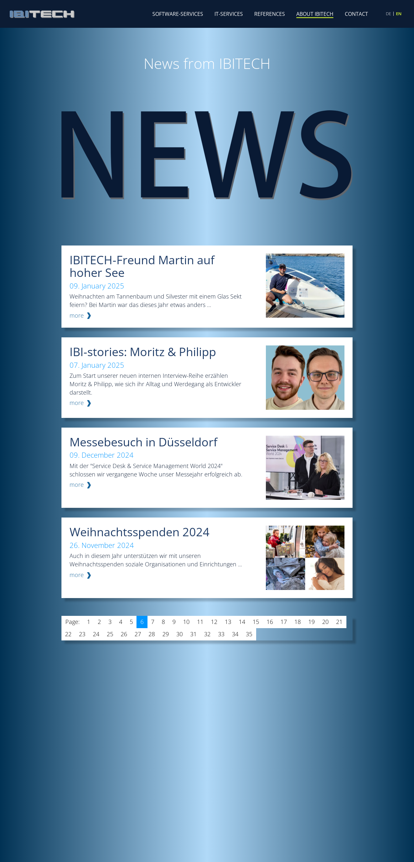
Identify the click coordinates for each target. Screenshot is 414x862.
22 (68, 634)
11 (200, 622)
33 (221, 634)
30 (179, 634)
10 (186, 622)
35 (249, 634)
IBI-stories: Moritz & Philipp (143, 352)
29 (165, 634)
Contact (356, 13)
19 (311, 622)
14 (242, 622)
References (269, 13)
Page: (72, 622)
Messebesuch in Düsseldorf (143, 442)
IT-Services (228, 13)
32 (207, 634)
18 (297, 622)
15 (256, 622)
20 (325, 622)
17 (283, 622)
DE (388, 14)
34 (235, 634)
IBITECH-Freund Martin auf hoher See (142, 266)
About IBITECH (314, 13)
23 (82, 634)
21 (339, 622)
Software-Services (177, 13)
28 (151, 634)
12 (214, 622)
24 (96, 634)
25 (110, 634)
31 (193, 634)
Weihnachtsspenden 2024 (140, 532)
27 (138, 634)
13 (228, 622)
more (77, 315)
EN (399, 14)
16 (270, 622)
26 (124, 634)
